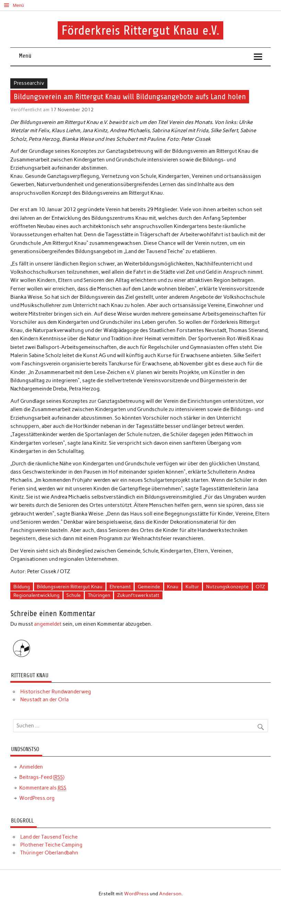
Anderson (170, 893)
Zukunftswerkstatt (138, 595)
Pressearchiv (29, 83)
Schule (73, 595)
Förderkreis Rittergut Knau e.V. (140, 30)
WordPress (136, 893)
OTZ (260, 586)
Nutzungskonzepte (227, 586)
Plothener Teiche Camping (51, 845)
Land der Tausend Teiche (49, 837)
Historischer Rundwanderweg (55, 692)
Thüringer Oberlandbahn (49, 853)
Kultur (192, 586)
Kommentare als (42, 788)
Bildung (21, 586)
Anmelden (31, 767)
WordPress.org (37, 798)
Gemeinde (149, 586)
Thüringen (99, 595)
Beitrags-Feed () (41, 777)
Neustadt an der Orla (44, 699)
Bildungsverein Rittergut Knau (69, 586)
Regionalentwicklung (36, 595)
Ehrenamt (120, 586)
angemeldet (47, 624)
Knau (172, 586)
